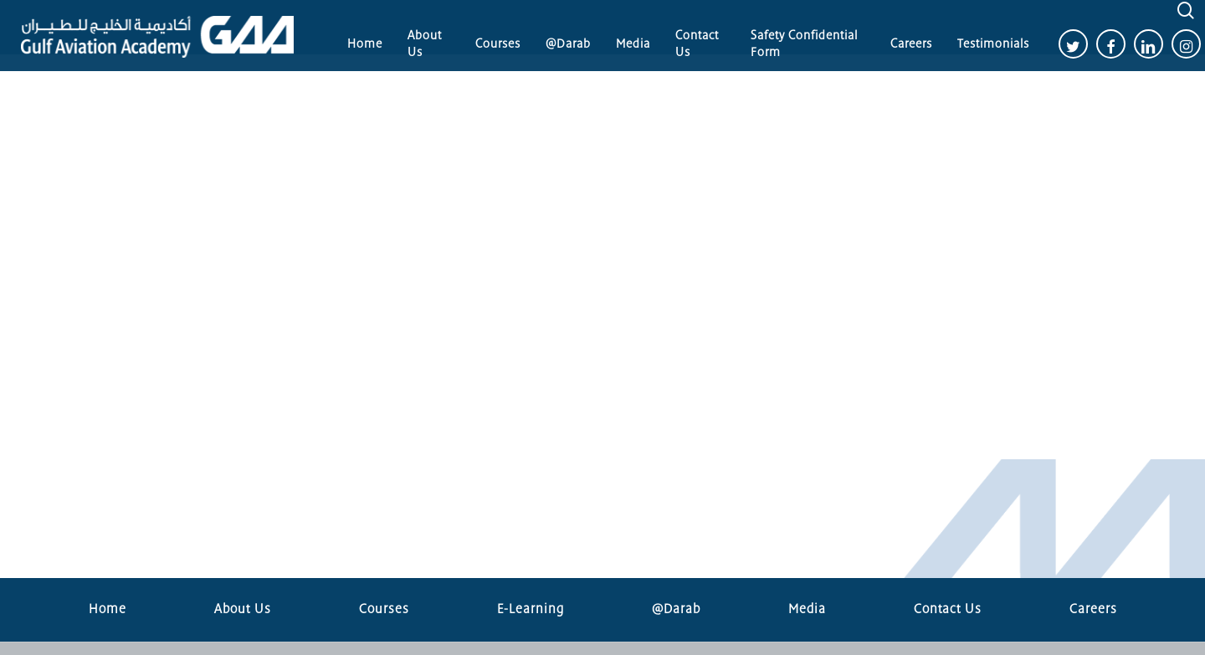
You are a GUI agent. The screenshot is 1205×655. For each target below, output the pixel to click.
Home (107, 609)
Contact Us (948, 609)
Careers (1093, 609)
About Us (242, 609)
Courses (384, 609)
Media (807, 609)
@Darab (676, 609)
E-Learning (530, 609)
